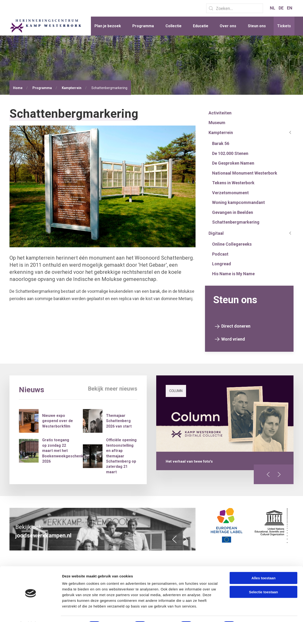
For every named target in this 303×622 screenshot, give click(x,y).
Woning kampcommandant (238, 202)
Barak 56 (220, 143)
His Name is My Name (233, 273)
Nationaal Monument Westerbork (244, 173)
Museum (217, 122)
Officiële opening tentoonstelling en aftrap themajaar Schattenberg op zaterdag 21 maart (121, 456)
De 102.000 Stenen (230, 153)
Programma (143, 26)
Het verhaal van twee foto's (189, 461)
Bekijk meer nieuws (112, 388)
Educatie (200, 26)
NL (273, 7)
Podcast (220, 254)
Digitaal (216, 233)
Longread (221, 263)
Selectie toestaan (263, 579)
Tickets (284, 26)
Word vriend (233, 339)
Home (17, 88)
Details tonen (256, 613)
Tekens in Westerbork (233, 182)
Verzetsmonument (230, 192)
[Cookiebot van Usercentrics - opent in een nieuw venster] (30, 612)
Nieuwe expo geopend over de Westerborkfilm (57, 420)
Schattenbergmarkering (235, 222)
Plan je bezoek (107, 26)
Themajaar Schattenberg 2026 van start (119, 420)
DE (282, 7)
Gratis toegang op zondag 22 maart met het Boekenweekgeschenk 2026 (62, 451)
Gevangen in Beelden (232, 212)
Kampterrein (71, 88)
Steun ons (257, 26)
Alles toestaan (263, 565)
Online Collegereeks (232, 244)
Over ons (228, 26)
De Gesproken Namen (233, 163)
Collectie (173, 26)
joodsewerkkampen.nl (43, 535)
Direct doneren (235, 326)
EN (289, 7)
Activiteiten (220, 112)
